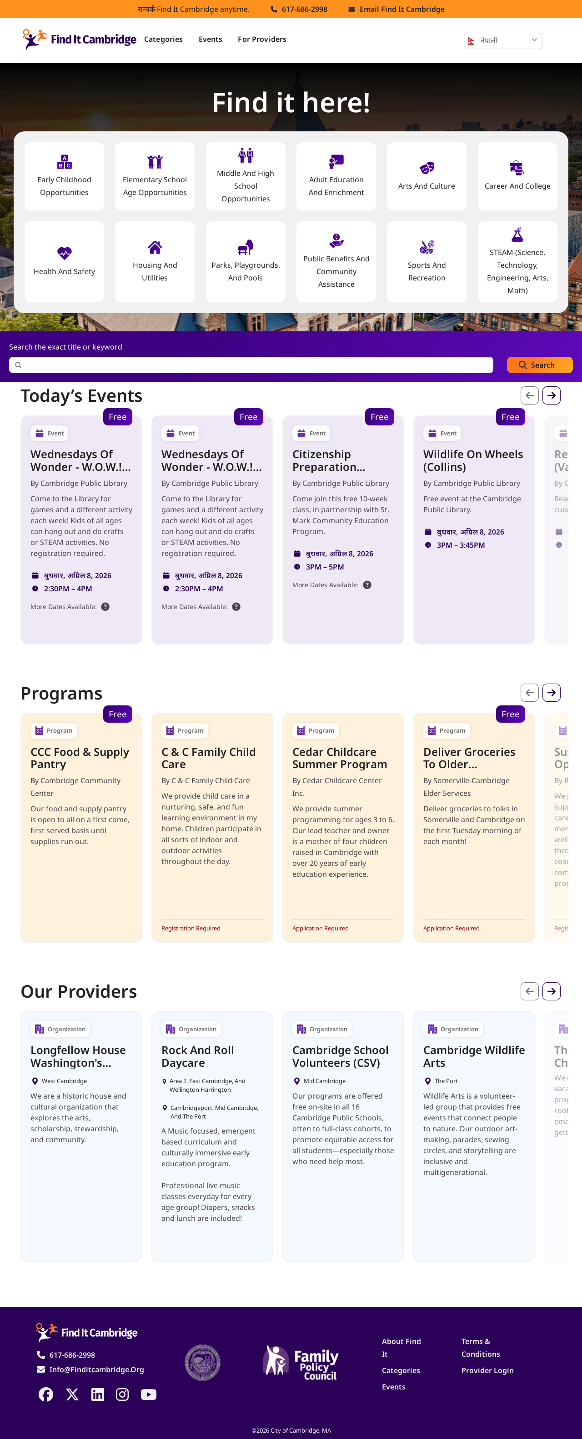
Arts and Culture (426, 175)
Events (211, 39)
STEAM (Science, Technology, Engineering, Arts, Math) (517, 261)
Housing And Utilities (155, 261)
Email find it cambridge (402, 9)
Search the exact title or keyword (65, 347)
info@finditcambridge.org (97, 1369)
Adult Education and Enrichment (336, 175)
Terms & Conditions (481, 1347)
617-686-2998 (304, 9)
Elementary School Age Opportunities (155, 175)
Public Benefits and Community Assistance (336, 261)
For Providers (262, 39)
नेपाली (482, 40)
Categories (163, 39)
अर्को (551, 395)
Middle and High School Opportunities (245, 176)
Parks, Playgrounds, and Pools (245, 261)
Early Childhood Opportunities (64, 175)
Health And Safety (64, 261)
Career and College (518, 175)
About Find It (401, 1347)
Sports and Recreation (427, 261)
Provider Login (488, 1370)
